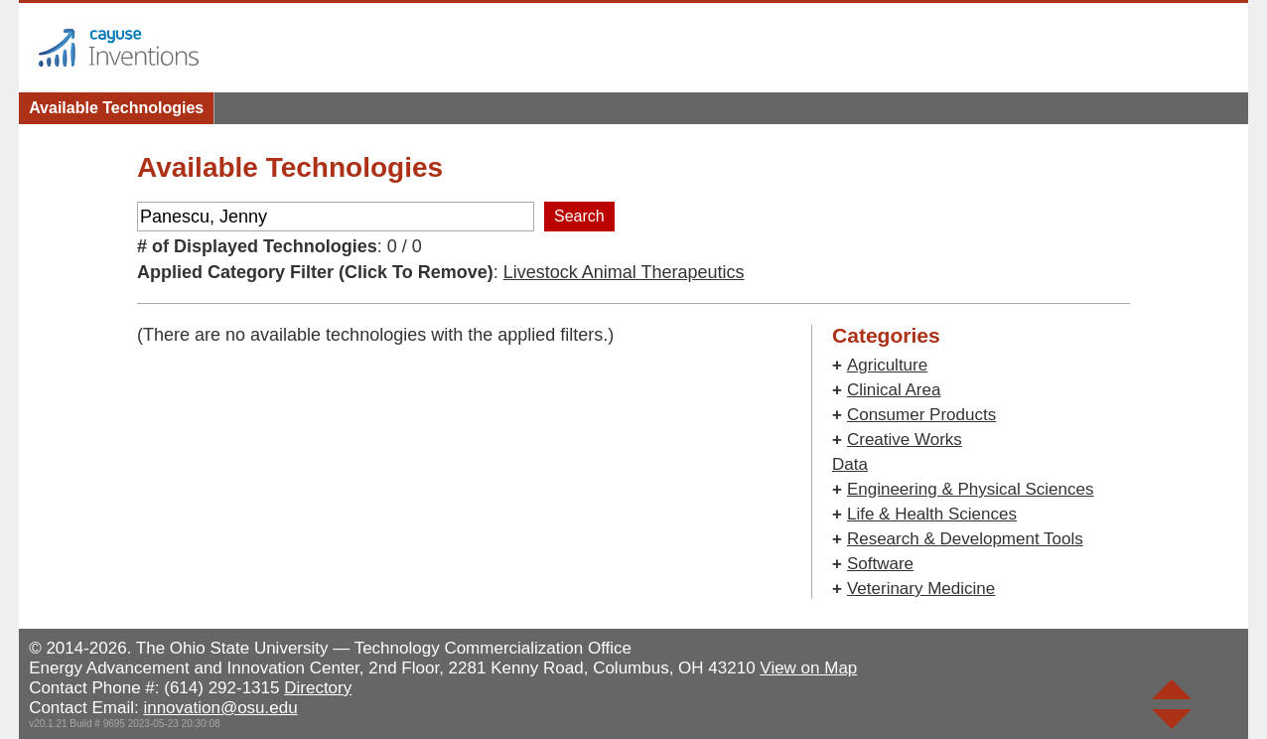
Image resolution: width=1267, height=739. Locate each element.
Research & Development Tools (965, 538)
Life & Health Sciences (932, 514)
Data (850, 464)
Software (880, 563)
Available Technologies (116, 107)
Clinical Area (894, 389)
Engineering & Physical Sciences (970, 489)
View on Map (808, 668)
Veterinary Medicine (921, 588)
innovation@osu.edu (220, 707)
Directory (318, 687)
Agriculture (887, 365)
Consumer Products (921, 414)
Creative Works (904, 439)
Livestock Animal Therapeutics (624, 272)
